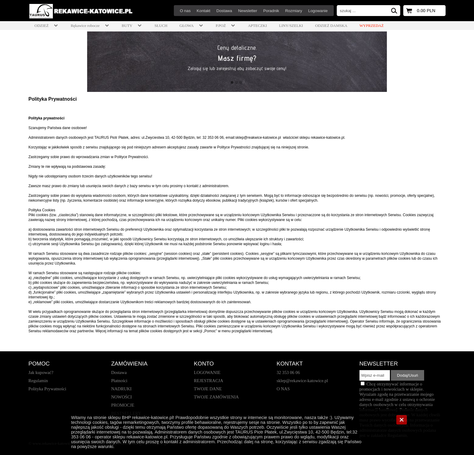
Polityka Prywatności (52, 99)
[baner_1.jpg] (237, 61)
